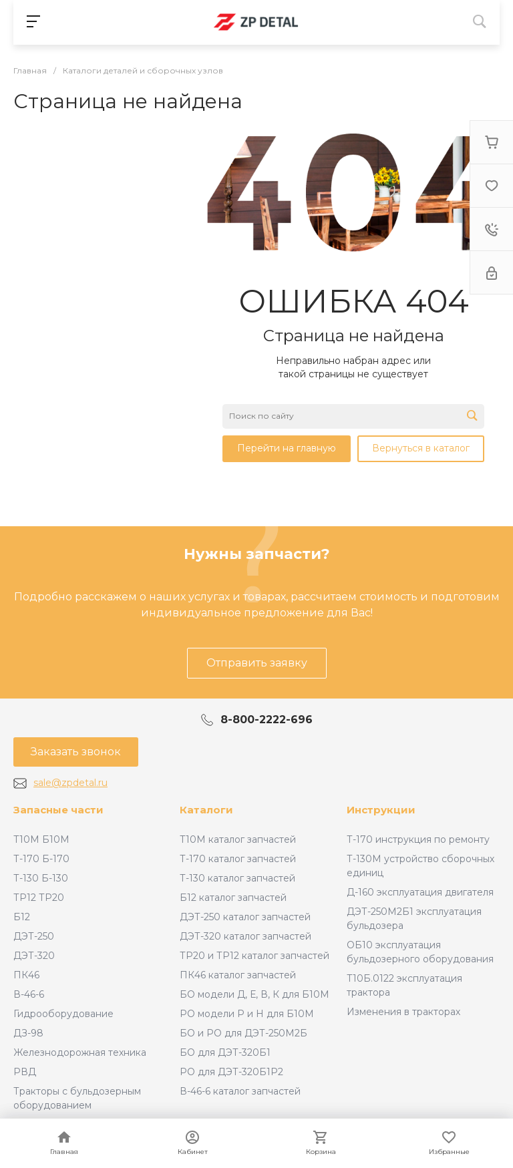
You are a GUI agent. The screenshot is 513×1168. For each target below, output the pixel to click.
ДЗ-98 (28, 1033)
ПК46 (26, 975)
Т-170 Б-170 (41, 859)
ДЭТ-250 (33, 936)
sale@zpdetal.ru (70, 783)
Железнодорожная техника (79, 1052)
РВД (24, 1072)
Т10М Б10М (41, 839)
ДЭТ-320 (34, 956)
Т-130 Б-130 (40, 878)
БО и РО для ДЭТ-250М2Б (243, 1033)
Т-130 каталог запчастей (237, 878)
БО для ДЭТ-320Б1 (225, 1052)
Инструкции (381, 809)
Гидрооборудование (63, 1014)
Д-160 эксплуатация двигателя (420, 892)
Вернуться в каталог (421, 448)
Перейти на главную (286, 448)
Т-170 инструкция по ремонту (418, 839)
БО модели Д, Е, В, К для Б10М (254, 994)
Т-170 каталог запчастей (238, 859)
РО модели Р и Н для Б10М (247, 1014)
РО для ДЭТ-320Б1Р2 (231, 1072)
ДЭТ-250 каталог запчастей (245, 917)
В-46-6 (28, 994)
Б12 (21, 917)
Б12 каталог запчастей (233, 898)
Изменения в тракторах (403, 1012)
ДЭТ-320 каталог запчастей (245, 936)
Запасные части (58, 809)
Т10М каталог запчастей (238, 839)
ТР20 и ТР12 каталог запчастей (254, 956)
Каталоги (206, 809)
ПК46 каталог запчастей (238, 975)
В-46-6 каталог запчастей (240, 1091)
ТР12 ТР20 (38, 898)
